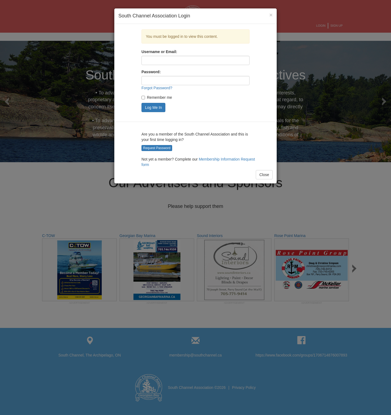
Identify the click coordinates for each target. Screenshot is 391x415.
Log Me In (153, 107)
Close (264, 175)
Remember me (156, 97)
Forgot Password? (156, 88)
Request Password (157, 148)
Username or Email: (159, 52)
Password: (151, 72)
